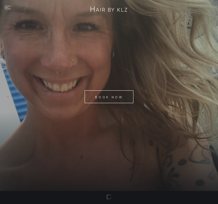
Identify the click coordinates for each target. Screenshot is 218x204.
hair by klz (109, 10)
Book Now (109, 97)
